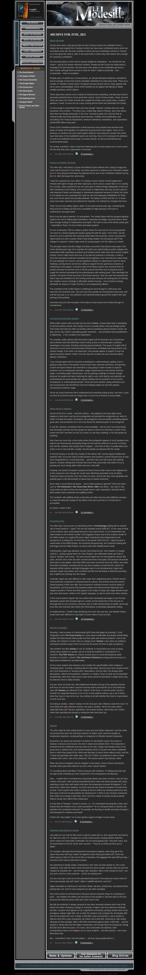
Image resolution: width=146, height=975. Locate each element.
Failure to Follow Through (63, 162)
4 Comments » (87, 717)
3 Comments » (87, 310)
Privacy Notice (121, 969)
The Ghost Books (25, 91)
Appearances (32, 28)
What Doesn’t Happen (60, 408)
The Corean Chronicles (27, 80)
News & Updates (97, 965)
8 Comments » (87, 154)
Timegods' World (25, 102)
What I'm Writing (32, 40)
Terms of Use (110, 969)
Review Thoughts (58, 628)
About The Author (73, 965)
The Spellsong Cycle (26, 98)
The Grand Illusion (26, 72)
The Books (32, 23)
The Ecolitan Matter (26, 83)
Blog (105, 965)
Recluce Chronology (32, 62)
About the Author (32, 45)
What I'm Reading (32, 34)
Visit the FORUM (32, 57)
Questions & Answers (120, 965)
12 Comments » (87, 619)
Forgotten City (57, 521)
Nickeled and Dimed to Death (64, 830)
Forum (110, 965)
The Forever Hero (25, 87)
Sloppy (53, 725)
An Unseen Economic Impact (64, 318)
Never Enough (57, 40)
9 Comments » (86, 943)
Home (23, 965)
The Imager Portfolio (26, 76)
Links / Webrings (32, 51)
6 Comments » (87, 400)
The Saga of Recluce (26, 95)
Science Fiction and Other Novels (28, 106)
